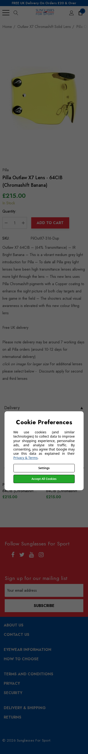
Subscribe (44, 605)
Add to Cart (50, 222)
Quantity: (9, 211)
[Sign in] (71, 13)
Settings (44, 468)
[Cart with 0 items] (80, 13)
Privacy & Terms (25, 457)
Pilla (5, 170)
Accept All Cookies (43, 479)
